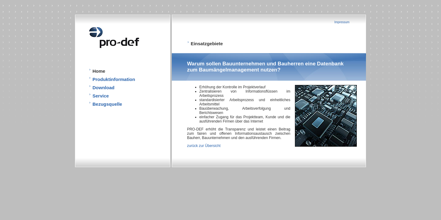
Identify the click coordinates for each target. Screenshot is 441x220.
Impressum (341, 22)
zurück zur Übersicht (204, 146)
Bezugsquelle (107, 104)
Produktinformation (113, 79)
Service (100, 95)
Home (98, 71)
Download (103, 87)
